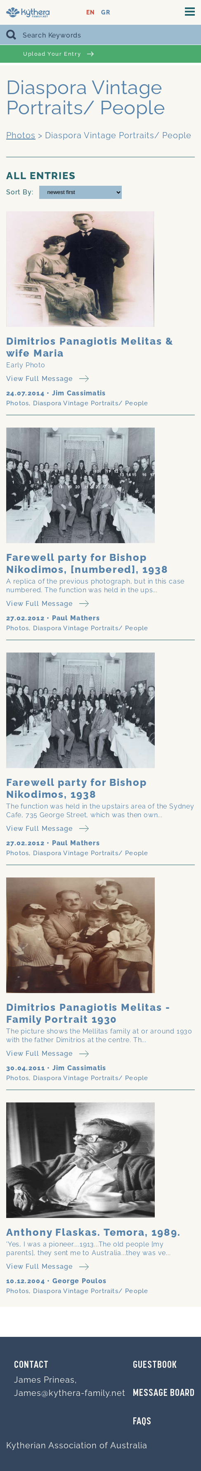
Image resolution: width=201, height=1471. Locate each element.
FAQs (142, 1422)
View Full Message (47, 378)
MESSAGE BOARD (164, 1393)
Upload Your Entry (58, 53)
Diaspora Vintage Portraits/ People (91, 403)
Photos (20, 135)
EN (90, 12)
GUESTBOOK (155, 1365)
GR (105, 12)
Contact (31, 1365)
